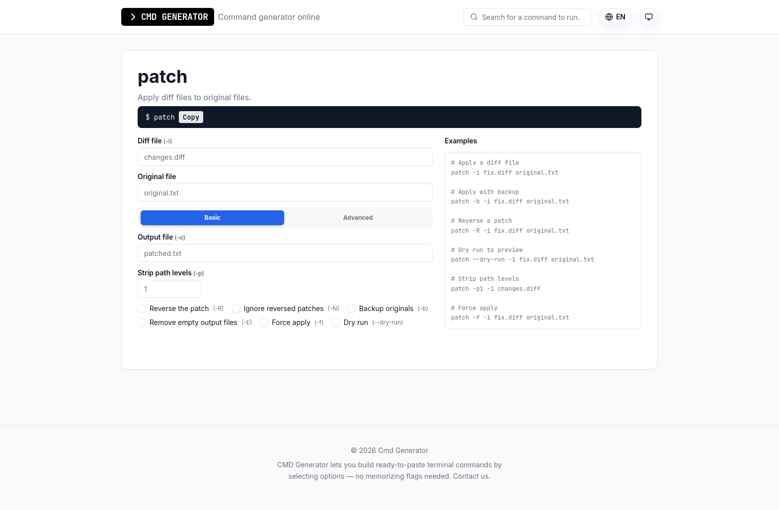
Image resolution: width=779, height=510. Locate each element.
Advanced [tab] (358, 217)
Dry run (367, 322)
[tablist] (285, 217)
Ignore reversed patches (285, 308)
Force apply (291, 322)
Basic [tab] (213, 217)
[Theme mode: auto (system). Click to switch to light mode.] (649, 17)
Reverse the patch (181, 308)
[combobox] (531, 17)
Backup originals (387, 308)
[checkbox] (142, 309)
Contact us (471, 476)
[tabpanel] (285, 282)
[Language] (615, 16)
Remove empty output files (195, 322)
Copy (191, 117)
